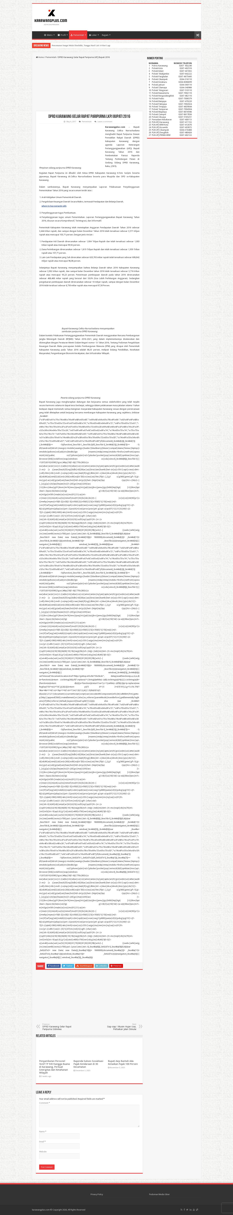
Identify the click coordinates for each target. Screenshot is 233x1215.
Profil (62, 35)
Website (43, 1151)
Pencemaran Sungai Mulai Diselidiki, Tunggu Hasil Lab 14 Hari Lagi (81, 45)
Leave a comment (105, 122)
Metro (48, 35)
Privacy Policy (97, 1194)
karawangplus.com (41, 1210)
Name (42, 1131)
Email (42, 1141)
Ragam (105, 35)
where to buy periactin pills (54, 206)
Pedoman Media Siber (159, 1194)
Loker (93, 35)
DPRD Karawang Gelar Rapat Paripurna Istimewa (59, 1026)
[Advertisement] (89, 85)
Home (38, 34)
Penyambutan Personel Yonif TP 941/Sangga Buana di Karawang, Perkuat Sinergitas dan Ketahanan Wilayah (54, 1067)
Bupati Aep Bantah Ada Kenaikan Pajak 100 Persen (123, 1062)
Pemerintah (77, 35)
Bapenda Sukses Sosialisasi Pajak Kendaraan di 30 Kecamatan (88, 1064)
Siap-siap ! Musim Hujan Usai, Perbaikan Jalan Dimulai (119, 1026)
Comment (44, 1103)
